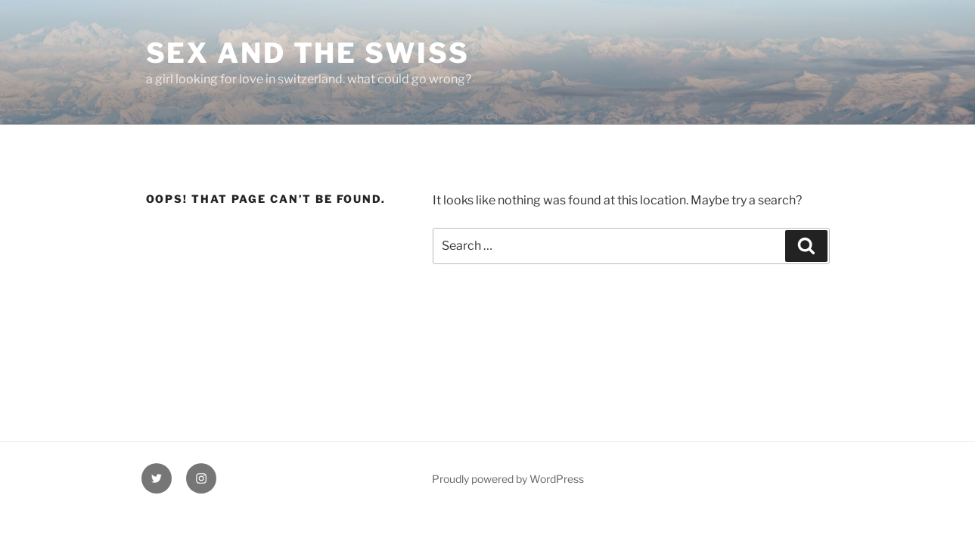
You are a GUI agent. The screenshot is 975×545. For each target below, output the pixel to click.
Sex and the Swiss (308, 53)
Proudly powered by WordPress (508, 478)
